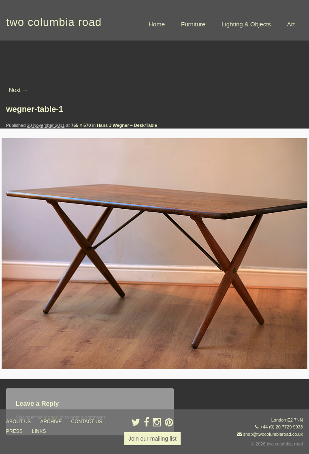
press (14, 431)
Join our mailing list (152, 438)
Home (157, 24)
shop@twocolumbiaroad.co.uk (273, 434)
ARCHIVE (51, 421)
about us (18, 421)
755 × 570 (81, 125)
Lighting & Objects (246, 24)
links (39, 431)
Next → (18, 90)
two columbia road (54, 22)
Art (291, 24)
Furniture (193, 24)
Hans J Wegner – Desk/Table (127, 125)
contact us (86, 421)
